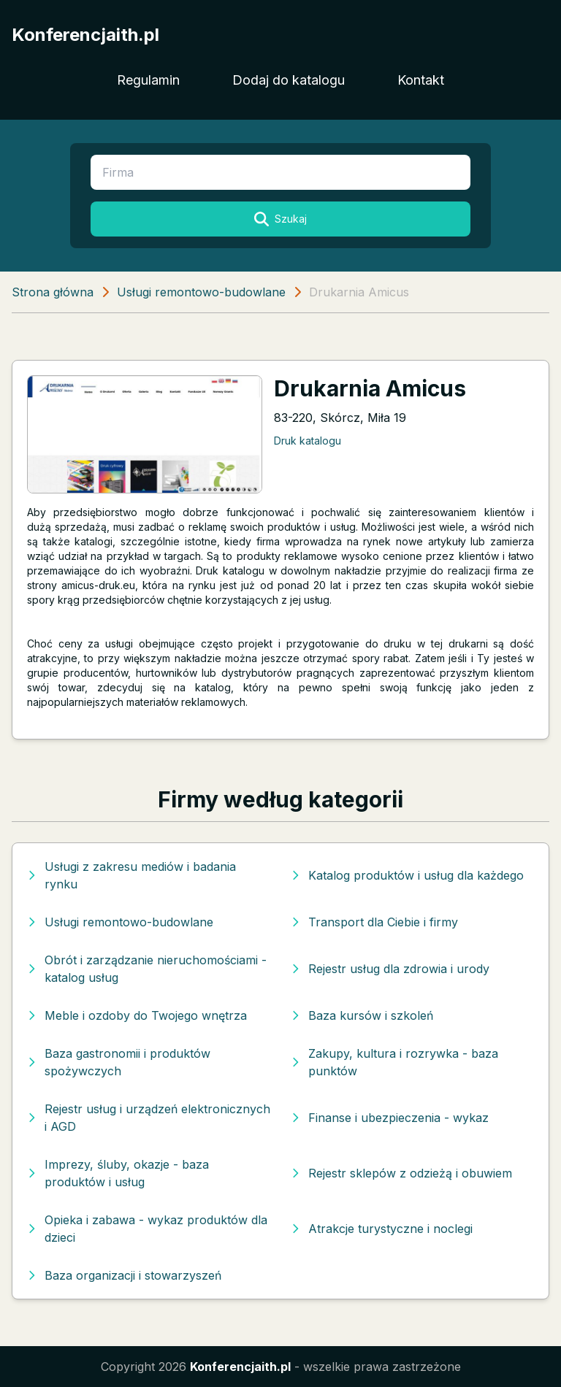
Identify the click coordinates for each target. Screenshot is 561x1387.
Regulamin (148, 80)
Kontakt (420, 80)
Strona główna (53, 292)
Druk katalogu (307, 440)
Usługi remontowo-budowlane (201, 292)
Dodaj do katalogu (288, 80)
